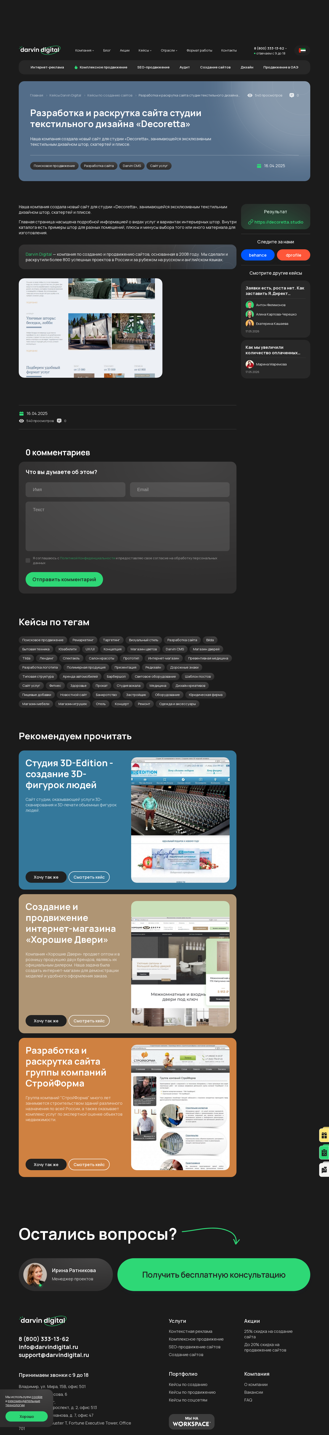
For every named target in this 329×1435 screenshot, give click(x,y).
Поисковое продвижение (54, 125)
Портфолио (183, 1333)
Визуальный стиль (143, 599)
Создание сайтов (215, 26)
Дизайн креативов (190, 645)
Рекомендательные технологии (22, 1403)
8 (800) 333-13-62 (269, 8)
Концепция (113, 608)
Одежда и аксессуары (177, 663)
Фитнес (55, 645)
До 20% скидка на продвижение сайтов (265, 1306)
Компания (83, 10)
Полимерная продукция (86, 626)
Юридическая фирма (206, 654)
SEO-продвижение (153, 26)
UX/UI (90, 608)
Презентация (125, 626)
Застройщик (136, 654)
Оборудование (167, 654)
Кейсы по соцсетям (188, 1359)
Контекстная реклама (190, 1290)
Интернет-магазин (163, 617)
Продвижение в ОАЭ (280, 26)
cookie (37, 1396)
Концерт (122, 663)
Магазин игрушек (72, 663)
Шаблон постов (198, 635)
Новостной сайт (73, 654)
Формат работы (199, 10)
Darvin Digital (39, 213)
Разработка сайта (99, 125)
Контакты (229, 10)
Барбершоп (116, 635)
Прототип (131, 617)
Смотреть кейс (89, 836)
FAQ (248, 1359)
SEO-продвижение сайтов (194, 1306)
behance (258, 214)
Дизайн (247, 26)
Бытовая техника (36, 608)
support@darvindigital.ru (54, 1314)
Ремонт (144, 663)
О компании (256, 1343)
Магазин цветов (144, 608)
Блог (107, 10)
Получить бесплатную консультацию (214, 1234)
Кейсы (144, 10)
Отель (101, 663)
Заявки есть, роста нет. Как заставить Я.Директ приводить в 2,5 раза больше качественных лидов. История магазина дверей (275, 250)
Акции (125, 10)
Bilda (210, 599)
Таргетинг (111, 599)
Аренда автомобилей (80, 635)
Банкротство (106, 654)
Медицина (158, 645)
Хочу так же (46, 836)
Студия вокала (129, 645)
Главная (37, 55)
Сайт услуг (159, 125)
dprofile (293, 214)
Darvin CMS (132, 125)
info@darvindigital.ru (48, 1306)
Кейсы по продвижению (192, 1351)
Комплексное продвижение (100, 26)
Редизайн (153, 626)
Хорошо (27, 1416)
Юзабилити (68, 608)
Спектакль (71, 617)
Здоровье (78, 645)
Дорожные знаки (184, 626)
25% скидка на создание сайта (268, 1293)
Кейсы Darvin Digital (66, 55)
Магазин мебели (35, 663)
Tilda (26, 617)
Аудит (185, 26)
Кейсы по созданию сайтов (110, 55)
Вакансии (253, 1351)
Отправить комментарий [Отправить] (64, 538)
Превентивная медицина (208, 617)
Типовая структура (38, 635)
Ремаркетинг (83, 599)
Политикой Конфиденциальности (87, 517)
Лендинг (47, 617)
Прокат (102, 645)
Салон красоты (101, 617)
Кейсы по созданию (188, 1343)
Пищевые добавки (36, 654)
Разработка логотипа (40, 626)
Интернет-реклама (47, 26)
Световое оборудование (155, 635)
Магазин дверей (206, 608)
